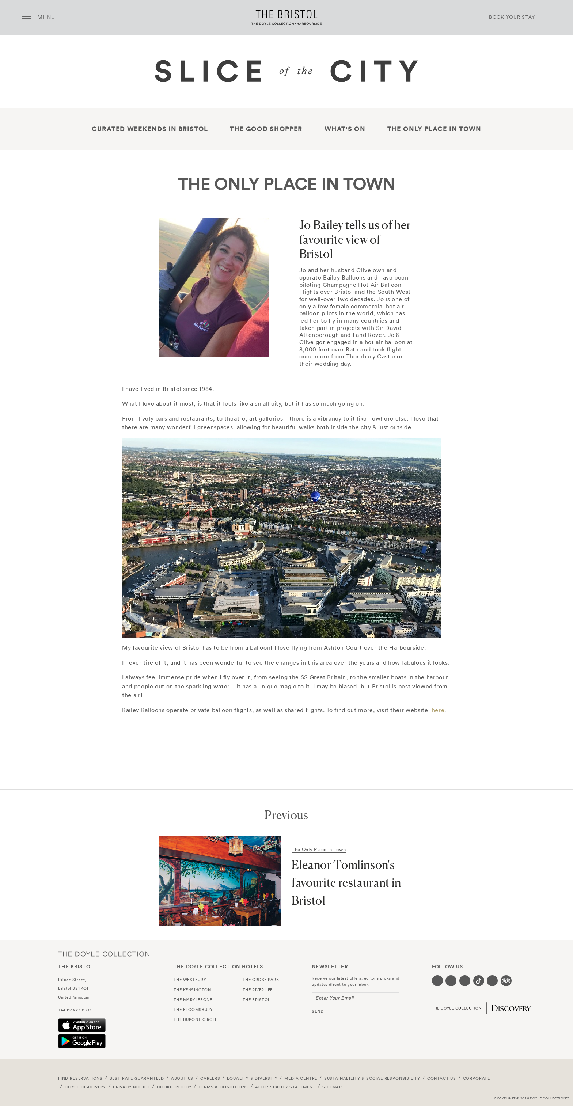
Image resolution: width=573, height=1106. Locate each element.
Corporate (476, 1078)
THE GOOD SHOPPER (266, 129)
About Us (182, 1078)
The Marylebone (193, 1000)
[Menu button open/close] (26, 17)
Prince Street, (72, 980)
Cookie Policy (174, 1087)
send (318, 1011)
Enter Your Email (334, 998)
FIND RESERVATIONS (80, 1078)
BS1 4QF (80, 988)
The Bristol (286, 17)
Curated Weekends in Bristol (150, 129)
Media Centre (300, 1078)
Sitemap (332, 1087)
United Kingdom (74, 997)
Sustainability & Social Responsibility (372, 1078)
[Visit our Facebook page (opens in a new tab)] (437, 980)
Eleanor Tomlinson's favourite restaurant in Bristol (346, 883)
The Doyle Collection (103, 953)
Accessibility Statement (285, 1087)
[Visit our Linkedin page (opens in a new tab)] (492, 980)
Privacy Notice (131, 1087)
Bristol (64, 988)
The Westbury (190, 980)
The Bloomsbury (193, 1009)
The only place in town (434, 129)
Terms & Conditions (223, 1087)
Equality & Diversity (252, 1078)
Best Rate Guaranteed (137, 1078)
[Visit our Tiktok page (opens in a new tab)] (478, 980)
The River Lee (258, 990)
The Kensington (192, 990)
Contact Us (441, 1078)
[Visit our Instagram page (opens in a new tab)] (464, 980)
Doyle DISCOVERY (85, 1087)
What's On (345, 129)
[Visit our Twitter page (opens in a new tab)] (450, 980)
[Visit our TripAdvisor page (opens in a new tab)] (506, 980)
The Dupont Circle (195, 1019)
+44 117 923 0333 (75, 1010)
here (438, 710)
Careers (210, 1078)
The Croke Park (261, 980)
